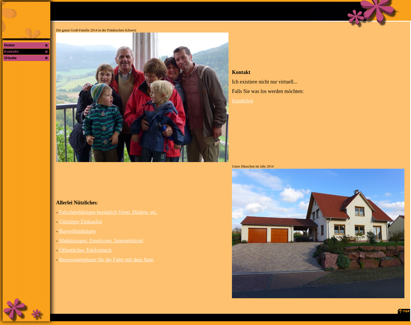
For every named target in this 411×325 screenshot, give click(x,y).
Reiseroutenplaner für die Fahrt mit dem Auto (106, 260)
